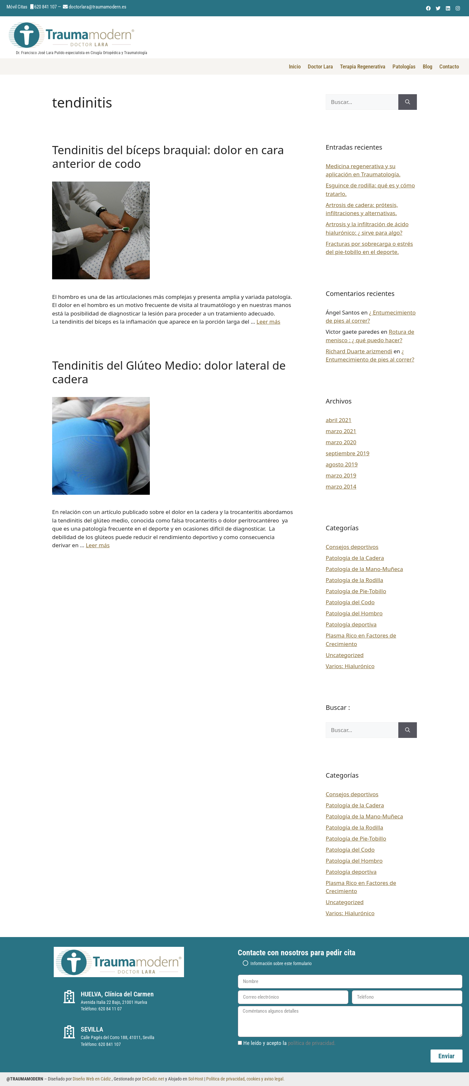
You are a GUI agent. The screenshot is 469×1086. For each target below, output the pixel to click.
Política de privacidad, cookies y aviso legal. (245, 1078)
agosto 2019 (342, 464)
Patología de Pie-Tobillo (356, 591)
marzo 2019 (341, 475)
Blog (427, 66)
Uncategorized (345, 655)
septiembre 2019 (347, 453)
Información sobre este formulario (281, 963)
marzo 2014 (341, 486)
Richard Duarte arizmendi (359, 351)
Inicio (295, 66)
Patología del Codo (350, 602)
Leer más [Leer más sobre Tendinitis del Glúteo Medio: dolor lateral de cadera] (97, 545)
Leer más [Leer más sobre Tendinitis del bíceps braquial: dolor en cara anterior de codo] (268, 321)
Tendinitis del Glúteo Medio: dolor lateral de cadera (169, 372)
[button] (350, 963)
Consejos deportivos (352, 546)
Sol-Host (196, 1078)
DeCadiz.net (153, 1078)
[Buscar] (407, 102)
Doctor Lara (320, 66)
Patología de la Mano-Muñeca (364, 569)
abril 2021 (338, 420)
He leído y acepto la (289, 1043)
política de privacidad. (311, 1043)
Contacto (449, 66)
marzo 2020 (341, 442)
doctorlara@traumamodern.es (97, 7)
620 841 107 (45, 7)
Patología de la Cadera (355, 558)
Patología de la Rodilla (354, 580)
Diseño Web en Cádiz (92, 1078)
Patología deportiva (351, 624)
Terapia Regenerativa (362, 66)
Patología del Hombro (354, 613)
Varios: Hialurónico (350, 666)
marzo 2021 (341, 431)
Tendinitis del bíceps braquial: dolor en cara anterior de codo (168, 156)
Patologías (404, 66)
